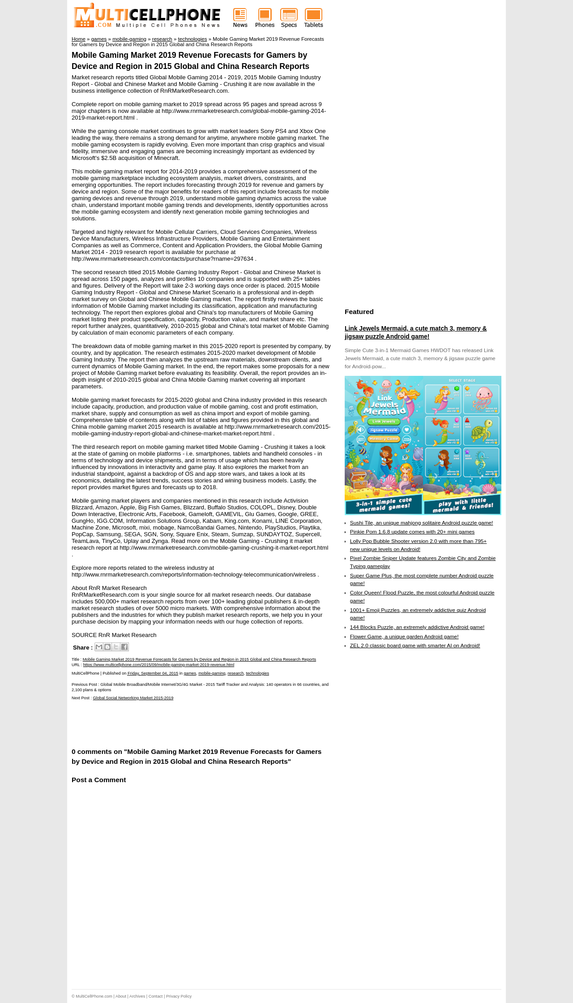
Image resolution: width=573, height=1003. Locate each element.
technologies (257, 673)
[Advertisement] (176, 723)
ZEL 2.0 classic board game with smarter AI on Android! (415, 645)
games (190, 673)
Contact (156, 996)
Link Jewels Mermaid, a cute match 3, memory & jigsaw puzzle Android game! (416, 332)
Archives (137, 996)
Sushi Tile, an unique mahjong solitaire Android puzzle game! (421, 523)
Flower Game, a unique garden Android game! (404, 636)
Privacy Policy (179, 996)
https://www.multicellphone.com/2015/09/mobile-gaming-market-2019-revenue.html (159, 665)
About (120, 996)
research (236, 673)
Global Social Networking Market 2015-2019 (133, 698)
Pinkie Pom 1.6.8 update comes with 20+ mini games (412, 532)
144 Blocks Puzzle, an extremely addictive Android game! (417, 627)
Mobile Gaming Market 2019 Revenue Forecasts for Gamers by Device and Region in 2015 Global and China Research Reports (199, 659)
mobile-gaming (211, 673)
